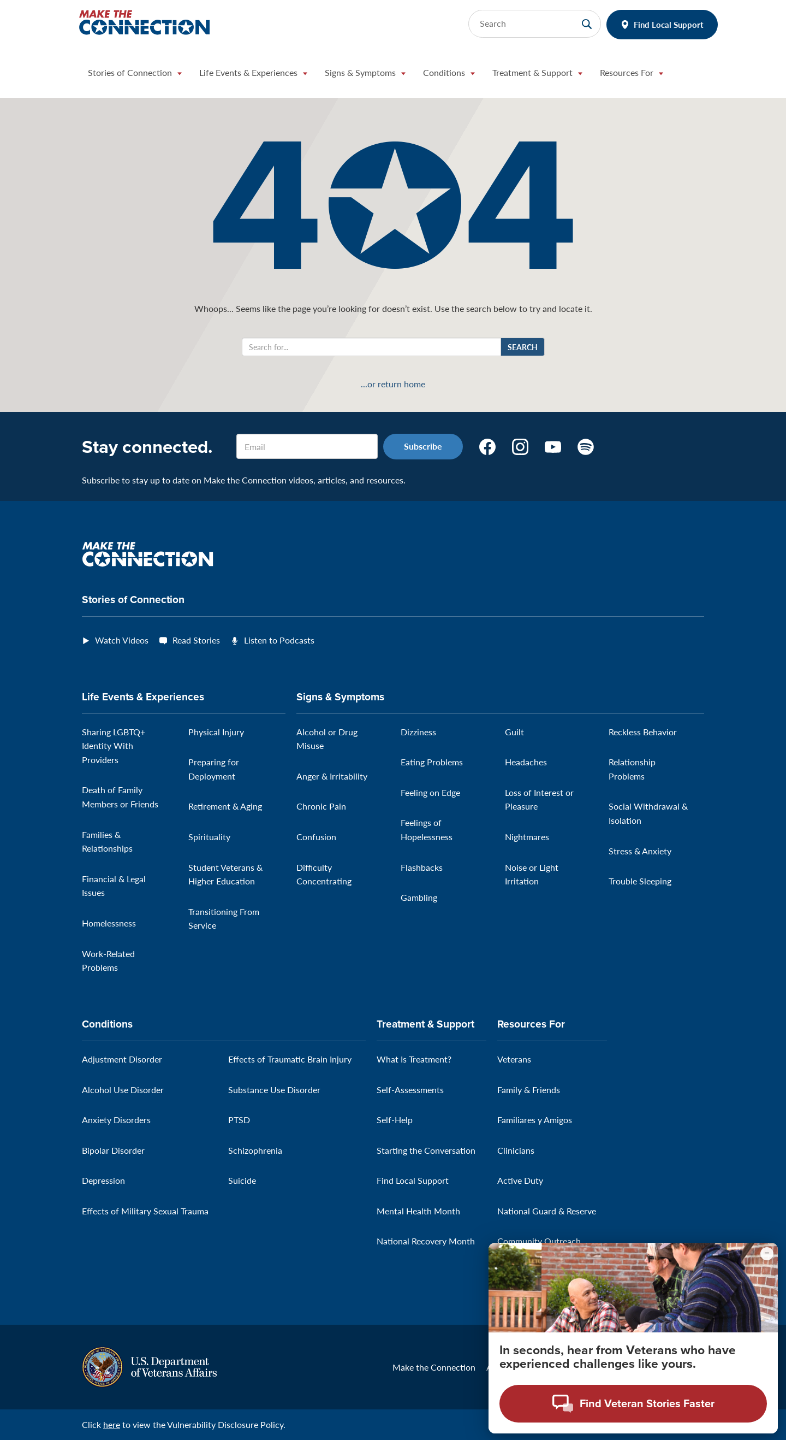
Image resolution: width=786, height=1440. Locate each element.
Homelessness (109, 923)
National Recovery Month (426, 1241)
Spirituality (209, 836)
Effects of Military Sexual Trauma (145, 1211)
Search (523, 346)
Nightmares (527, 836)
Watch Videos (121, 640)
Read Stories (196, 640)
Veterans (514, 1059)
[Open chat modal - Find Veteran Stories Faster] (633, 1412)
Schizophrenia (255, 1150)
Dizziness (418, 731)
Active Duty (520, 1180)
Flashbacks (422, 867)
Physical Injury (216, 731)
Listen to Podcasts (279, 640)
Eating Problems (432, 762)
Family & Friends (528, 1089)
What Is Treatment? (414, 1059)
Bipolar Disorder (113, 1150)
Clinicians (515, 1150)
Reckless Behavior (643, 731)
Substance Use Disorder (274, 1089)
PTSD (239, 1119)
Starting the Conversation (426, 1150)
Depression (103, 1180)
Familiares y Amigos (534, 1119)
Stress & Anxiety (640, 851)
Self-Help (395, 1119)
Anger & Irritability (331, 776)
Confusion (316, 836)
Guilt (514, 731)
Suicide (242, 1180)
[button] (134, 75)
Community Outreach (539, 1241)
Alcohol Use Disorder (123, 1089)
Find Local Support (669, 24)
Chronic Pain (321, 806)
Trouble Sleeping (640, 881)
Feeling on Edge (430, 792)
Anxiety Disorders (116, 1119)
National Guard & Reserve (546, 1211)
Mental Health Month (418, 1211)
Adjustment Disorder (122, 1059)
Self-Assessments (410, 1089)
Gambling (419, 897)
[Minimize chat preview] (766, 1262)
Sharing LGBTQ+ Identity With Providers (113, 745)
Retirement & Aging (225, 806)
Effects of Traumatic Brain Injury (290, 1059)
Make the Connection (433, 1367)
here (111, 1424)
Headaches (526, 762)
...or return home (393, 384)
